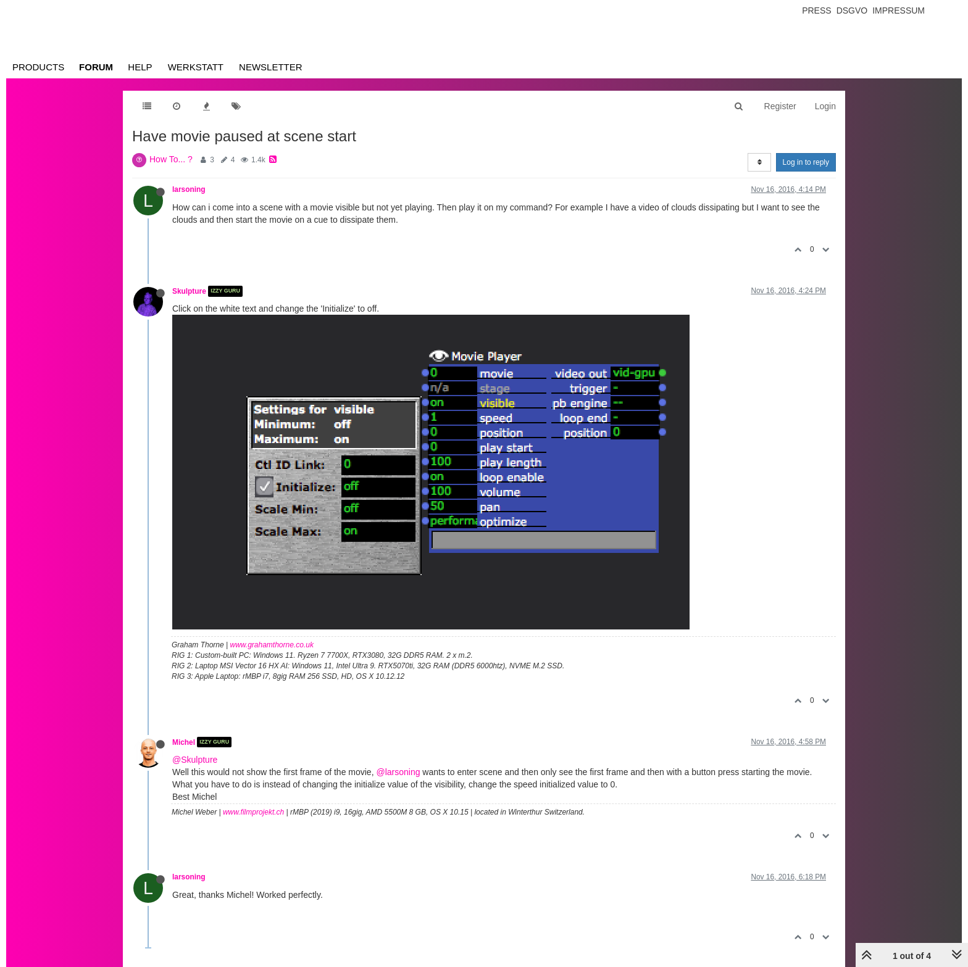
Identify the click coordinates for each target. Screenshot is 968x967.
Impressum (898, 10)
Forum (96, 67)
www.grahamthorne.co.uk (272, 645)
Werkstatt (195, 67)
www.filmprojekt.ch (253, 812)
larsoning (189, 189)
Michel (183, 741)
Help (140, 67)
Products (38, 67)
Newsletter (270, 67)
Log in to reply (806, 162)
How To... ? (171, 159)
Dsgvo (852, 10)
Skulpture (189, 291)
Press (816, 10)
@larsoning (398, 772)
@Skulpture (194, 760)
